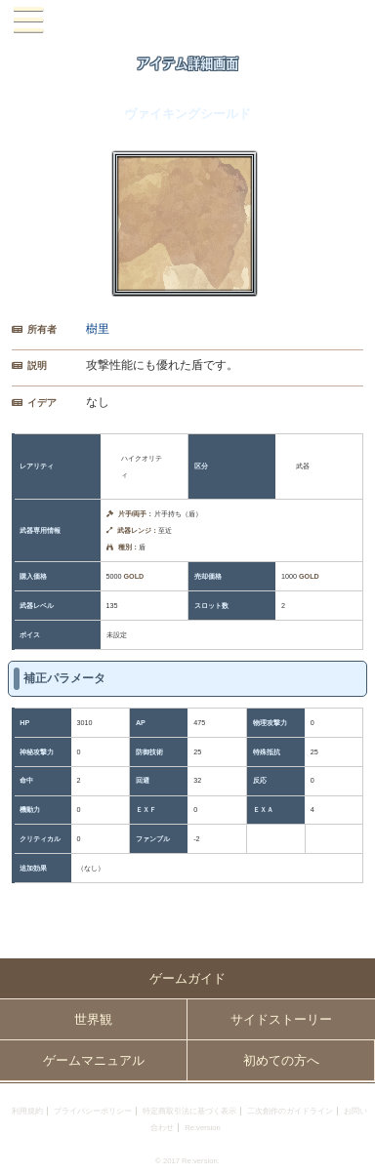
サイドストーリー (281, 1019)
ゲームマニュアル (94, 1060)
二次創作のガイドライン (290, 1111)
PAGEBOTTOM (352, 1152)
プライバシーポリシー (93, 1111)
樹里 (97, 329)
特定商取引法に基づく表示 (189, 1111)
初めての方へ (281, 1060)
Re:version (203, 1127)
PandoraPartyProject (187, 20)
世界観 (93, 1019)
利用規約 (27, 1111)
